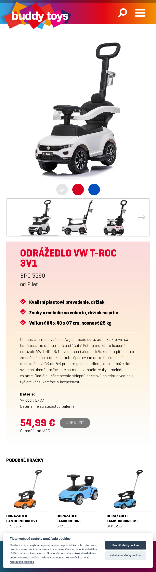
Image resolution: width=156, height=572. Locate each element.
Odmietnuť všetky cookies (125, 555)
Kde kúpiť (75, 422)
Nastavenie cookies (22, 561)
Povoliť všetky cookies (125, 545)
